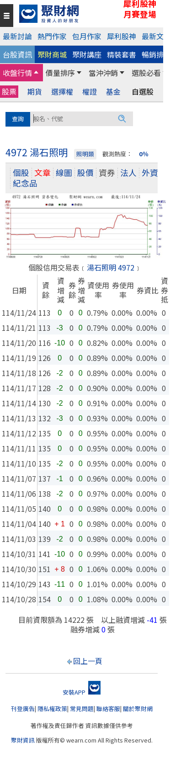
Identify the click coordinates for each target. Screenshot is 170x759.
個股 (21, 172)
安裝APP (82, 692)
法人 (128, 172)
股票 (9, 91)
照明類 (85, 153)
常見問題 (82, 708)
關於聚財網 (138, 708)
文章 (42, 172)
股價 (85, 172)
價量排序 (60, 73)
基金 (113, 91)
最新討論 (17, 36)
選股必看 (146, 73)
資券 (107, 172)
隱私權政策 (52, 708)
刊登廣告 (23, 708)
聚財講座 (86, 54)
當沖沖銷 (103, 73)
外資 (150, 172)
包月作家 (86, 36)
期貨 (34, 91)
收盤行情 (17, 73)
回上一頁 (87, 660)
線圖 (64, 172)
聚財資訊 (23, 740)
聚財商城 (52, 54)
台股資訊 (17, 54)
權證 (89, 91)
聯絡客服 (108, 708)
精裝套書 (121, 54)
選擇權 (62, 91)
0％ (144, 153)
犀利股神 (121, 36)
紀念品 (25, 183)
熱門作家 (52, 36)
